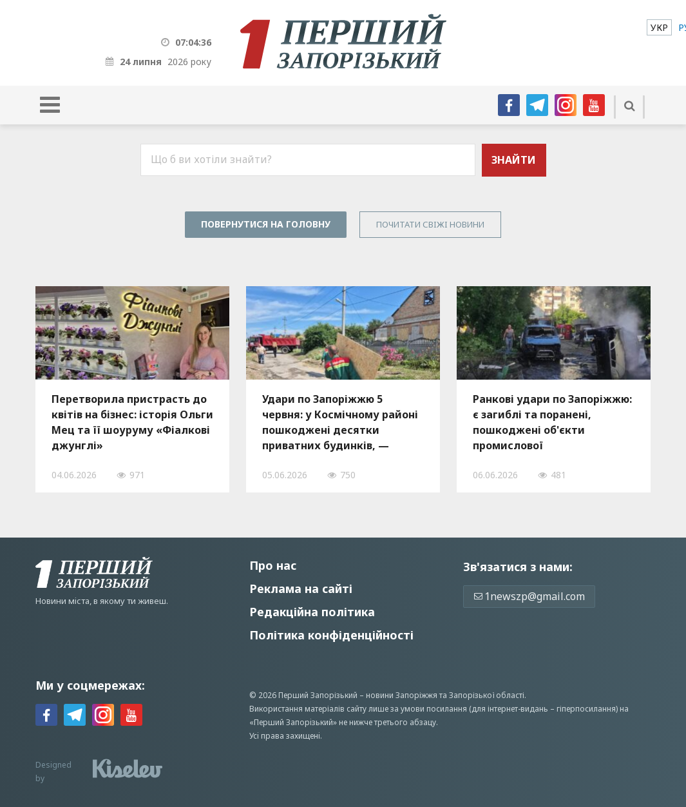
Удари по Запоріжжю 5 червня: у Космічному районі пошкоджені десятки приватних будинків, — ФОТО (340, 422)
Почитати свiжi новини (430, 224)
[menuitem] (659, 27)
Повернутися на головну (265, 224)
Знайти (513, 160)
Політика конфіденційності (331, 635)
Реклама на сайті (300, 588)
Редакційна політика (312, 611)
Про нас (272, 565)
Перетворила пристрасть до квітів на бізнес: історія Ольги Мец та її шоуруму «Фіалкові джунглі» (132, 422)
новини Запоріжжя (401, 695)
